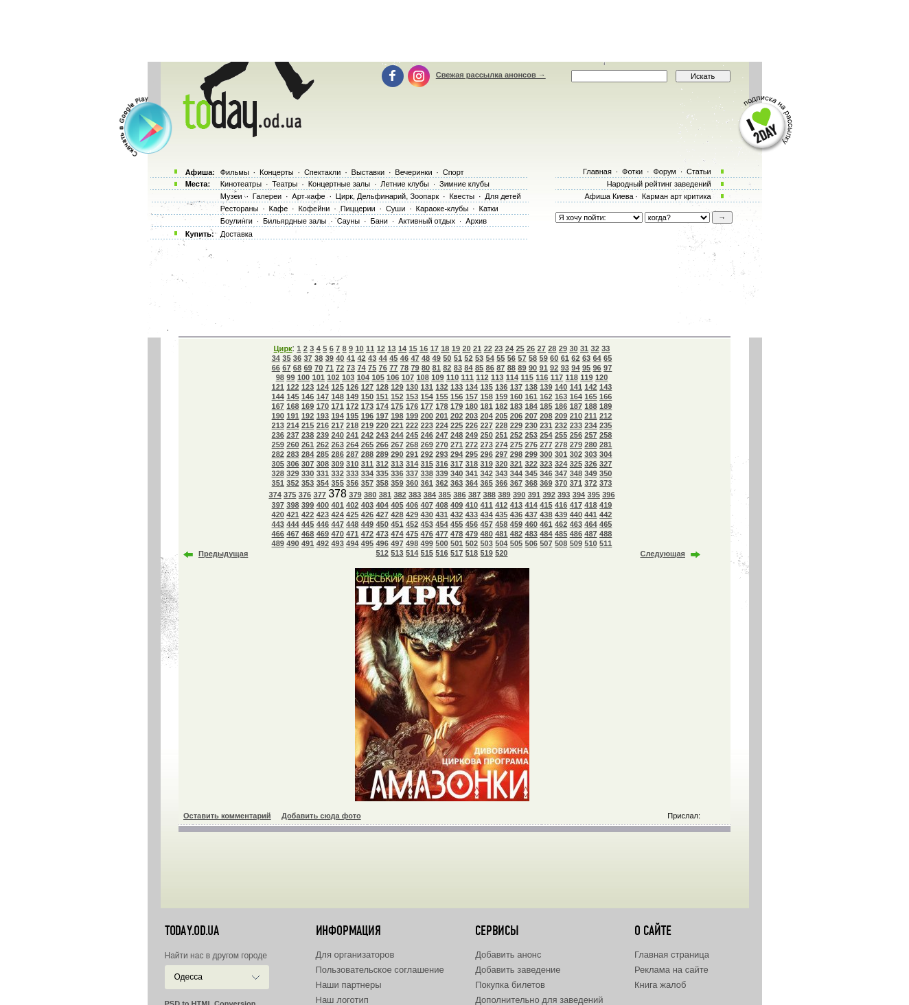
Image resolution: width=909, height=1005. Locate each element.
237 (292, 435)
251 (501, 435)
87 (500, 368)
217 (337, 425)
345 (531, 473)
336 (397, 473)
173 (367, 406)
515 (427, 553)
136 (501, 387)
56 (511, 358)
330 (307, 473)
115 (526, 377)
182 (501, 406)
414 (531, 505)
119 (586, 377)
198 (397, 416)
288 (367, 454)
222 (412, 425)
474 (397, 534)
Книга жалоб (660, 985)
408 (441, 505)
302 (576, 454)
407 (427, 505)
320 (501, 464)
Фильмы (234, 172)
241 (352, 435)
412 (501, 505)
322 (531, 464)
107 (408, 377)
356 (352, 483)
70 (318, 368)
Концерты (277, 172)
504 (501, 543)
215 (307, 425)
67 (286, 368)
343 (501, 473)
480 (486, 534)
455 (456, 524)
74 (361, 368)
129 (397, 387)
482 (516, 534)
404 (382, 505)
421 (292, 514)
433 (471, 514)
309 (337, 464)
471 (352, 534)
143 (605, 387)
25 (520, 348)
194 (337, 416)
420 (278, 514)
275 (516, 444)
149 (352, 396)
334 (367, 473)
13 (391, 348)
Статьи (699, 171)
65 (607, 358)
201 (441, 416)
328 (278, 473)
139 (546, 387)
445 (307, 524)
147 (323, 396)
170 (323, 406)
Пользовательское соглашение (380, 970)
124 (323, 387)
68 (297, 368)
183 (516, 406)
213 (278, 425)
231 (546, 425)
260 (292, 444)
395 (594, 494)
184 (531, 406)
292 (427, 454)
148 (337, 396)
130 (412, 387)
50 (447, 358)
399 (307, 505)
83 (458, 368)
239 (323, 435)
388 (489, 494)
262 (323, 444)
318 (471, 464)
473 (382, 534)
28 (552, 348)
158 (486, 396)
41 (351, 358)
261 (307, 444)
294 (456, 454)
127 (367, 387)
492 (323, 543)
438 (546, 514)
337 (412, 473)
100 (303, 377)
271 (456, 444)
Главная (597, 171)
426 (367, 514)
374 (274, 494)
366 (501, 483)
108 (423, 377)
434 (486, 514)
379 (355, 494)
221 (397, 425)
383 (415, 494)
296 (486, 454)
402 (352, 505)
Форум (664, 171)
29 (563, 348)
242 (367, 435)
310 (352, 464)
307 (307, 464)
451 (397, 524)
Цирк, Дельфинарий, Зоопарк (387, 196)
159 (501, 396)
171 (337, 406)
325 (576, 464)
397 (278, 505)
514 (412, 553)
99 (290, 377)
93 (565, 368)
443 (278, 524)
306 (292, 464)
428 (397, 514)
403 (367, 505)
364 (471, 483)
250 (486, 435)
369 (546, 483)
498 (412, 543)
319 (486, 464)
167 (278, 406)
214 (292, 425)
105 (377, 377)
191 (292, 416)
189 (605, 406)
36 (297, 358)
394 (579, 494)
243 (382, 435)
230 (531, 425)
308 (323, 464)
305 (278, 464)
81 (437, 368)
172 (352, 406)
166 (605, 396)
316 (441, 464)
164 (576, 396)
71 (329, 368)
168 (292, 406)
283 (292, 454)
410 (471, 505)
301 (561, 454)
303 (590, 454)
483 (531, 534)
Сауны (348, 221)
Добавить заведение (517, 970)
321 (516, 464)
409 (456, 505)
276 (531, 444)
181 (486, 406)
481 (501, 534)
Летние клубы (404, 184)
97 (607, 368)
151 (382, 396)
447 (337, 524)
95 (586, 368)
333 (352, 473)
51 (458, 358)
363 (456, 483)
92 (554, 368)
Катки (488, 208)
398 (292, 505)
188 (590, 406)
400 (323, 505)
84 (468, 368)
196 (367, 416)
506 (531, 543)
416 (561, 505)
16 (423, 348)
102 (333, 377)
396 (608, 494)
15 (413, 348)
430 (427, 514)
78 (404, 368)
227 (486, 425)
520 (501, 553)
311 (367, 464)
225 (456, 425)
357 (367, 483)
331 (323, 473)
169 (307, 406)
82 (447, 368)
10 (360, 348)
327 (605, 464)
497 (397, 543)
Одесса (188, 977)
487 (590, 534)
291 (412, 454)
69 (307, 368)
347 (561, 473)
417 (576, 505)
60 (554, 358)
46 (404, 358)
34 (276, 358)
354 (323, 483)
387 (474, 494)
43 (372, 358)
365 (486, 483)
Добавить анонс (508, 954)
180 (471, 406)
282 (278, 454)
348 (576, 473)
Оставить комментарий (227, 816)
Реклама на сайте (671, 970)
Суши (395, 208)
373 (605, 483)
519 (486, 553)
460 (531, 524)
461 (546, 524)
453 (427, 524)
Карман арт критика (676, 196)
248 (456, 435)
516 (441, 553)
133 (456, 387)
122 (292, 387)
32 (595, 348)
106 (393, 377)
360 (412, 483)
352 (292, 483)
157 (471, 396)
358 (382, 483)
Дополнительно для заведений (539, 1000)
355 (337, 483)
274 (501, 444)
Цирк (283, 348)
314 (412, 464)
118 (572, 377)
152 (397, 396)
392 (548, 494)
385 (444, 494)
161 (531, 396)
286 (337, 454)
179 (456, 406)
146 (307, 396)
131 (427, 387)
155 (441, 396)
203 (471, 416)
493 (337, 543)
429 (412, 514)
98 (280, 377)
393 (563, 494)
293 (441, 454)
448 (352, 524)
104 (363, 377)
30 (573, 348)
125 (337, 387)
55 (500, 358)
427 (382, 514)
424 (337, 514)
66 (276, 368)
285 (323, 454)
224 (441, 425)
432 (456, 514)
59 (544, 358)
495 (367, 543)
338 (427, 473)
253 (531, 435)
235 (605, 425)
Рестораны (239, 208)
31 (584, 348)
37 (307, 358)
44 (383, 358)
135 (486, 387)
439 (561, 514)
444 (292, 524)
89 (522, 368)
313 (397, 464)
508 (561, 543)
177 (427, 406)
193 (323, 416)
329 (292, 473)
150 (367, 396)
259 (278, 444)
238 (307, 435)
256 (576, 435)
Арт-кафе (308, 196)
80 (426, 368)
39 (329, 358)
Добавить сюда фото (321, 816)
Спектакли (322, 172)
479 (471, 534)
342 (486, 473)
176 (412, 406)
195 (352, 416)
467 (292, 534)
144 (278, 396)
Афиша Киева (608, 196)
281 (605, 444)
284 (307, 454)
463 (576, 524)
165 (590, 396)
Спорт (453, 172)
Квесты (461, 196)
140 (561, 387)
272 (471, 444)
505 (516, 543)
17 (434, 348)
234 (590, 425)
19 (456, 348)
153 (412, 396)
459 (516, 524)
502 (471, 543)
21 (477, 348)
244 (397, 435)
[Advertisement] (454, 31)
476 (427, 534)
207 (531, 416)
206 (516, 416)
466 (278, 534)
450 (382, 524)
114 (512, 377)
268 (412, 444)
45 (393, 358)
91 (544, 368)
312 (382, 464)
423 (323, 514)
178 (441, 406)
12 (381, 348)
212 (605, 416)
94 (575, 368)
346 (546, 473)
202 (456, 416)
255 (561, 435)
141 (576, 387)
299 (531, 454)
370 (561, 483)
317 (456, 464)
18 (445, 348)
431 (441, 514)
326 (590, 464)
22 (488, 348)
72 (340, 368)
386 (459, 494)
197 (382, 416)
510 (590, 543)
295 (471, 454)
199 (412, 416)
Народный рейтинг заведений (659, 184)
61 (565, 358)
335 (382, 473)
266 (382, 444)
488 (605, 534)
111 (467, 377)
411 (486, 505)
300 (546, 454)
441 (590, 514)
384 (430, 494)
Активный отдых (426, 221)
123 (307, 387)
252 (516, 435)
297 (501, 454)
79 (415, 368)
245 (412, 435)
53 (479, 358)
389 (504, 494)
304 (605, 454)
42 (361, 358)
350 (605, 473)
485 (561, 534)
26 (531, 348)
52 (468, 358)
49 (437, 358)
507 (546, 543)
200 (427, 416)
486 (576, 534)
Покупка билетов (510, 985)
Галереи (267, 196)
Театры (284, 184)
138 (531, 387)
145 (292, 396)
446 (323, 524)
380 (370, 494)
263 (337, 444)
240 (337, 435)
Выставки (368, 172)
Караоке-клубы (442, 208)
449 (367, 524)
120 (601, 377)
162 (546, 396)
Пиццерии (358, 208)
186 (561, 406)
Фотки (632, 171)
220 (382, 425)
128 (382, 387)
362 (441, 483)
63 (586, 358)
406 (412, 505)
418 (590, 505)
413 (516, 505)
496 (382, 543)
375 (290, 494)
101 (318, 377)
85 (479, 368)
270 (441, 444)
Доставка (236, 234)
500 (441, 543)
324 (561, 464)
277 (546, 444)
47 (415, 358)
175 (397, 406)
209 (561, 416)
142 (590, 387)
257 (590, 435)
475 (412, 534)
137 (516, 387)
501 (456, 543)
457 (486, 524)
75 (372, 368)
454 (441, 524)
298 (516, 454)
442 (605, 514)
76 (383, 368)
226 (471, 425)
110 (452, 377)
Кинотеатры (241, 184)
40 (340, 358)
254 (546, 435)
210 (576, 416)
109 (437, 377)
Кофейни (314, 208)
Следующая (663, 553)
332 (337, 473)
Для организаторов (355, 954)
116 (542, 377)
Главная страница (671, 954)
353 (307, 483)
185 (546, 406)
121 (278, 387)
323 (546, 464)
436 (516, 514)
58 (533, 358)
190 (278, 416)
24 (509, 348)
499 (427, 543)
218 (352, 425)
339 (441, 473)
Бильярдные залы (294, 221)
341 (471, 473)
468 (307, 534)
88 (511, 368)
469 (323, 534)
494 (352, 543)
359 (397, 483)
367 (516, 483)
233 (576, 425)
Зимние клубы (464, 184)
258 (605, 435)
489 (278, 543)
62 (575, 358)
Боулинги (236, 221)
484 (546, 534)
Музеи (231, 196)
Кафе (278, 208)
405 (397, 505)
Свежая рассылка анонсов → (491, 75)
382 (399, 494)
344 (516, 473)
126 (352, 387)
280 (590, 444)
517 (456, 553)
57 (522, 358)
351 (278, 483)
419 (605, 505)
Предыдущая (223, 553)
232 (561, 425)
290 (397, 454)
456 (471, 524)
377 (320, 494)
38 (318, 358)
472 (367, 534)
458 (501, 524)
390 (519, 494)
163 (561, 396)
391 (534, 494)
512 (382, 553)
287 (352, 454)
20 (466, 348)
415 (546, 505)
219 (367, 425)
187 (576, 406)
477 (441, 534)
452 (412, 524)
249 (471, 435)
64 (596, 358)
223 (427, 425)
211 (590, 416)
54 (490, 358)
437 (531, 514)
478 (456, 534)
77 (393, 368)
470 (337, 534)
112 (482, 377)
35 (286, 358)
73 (351, 368)
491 (307, 543)
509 (576, 543)
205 (501, 416)
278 (561, 444)
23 (498, 348)
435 (501, 514)
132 (441, 387)
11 (370, 348)
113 (497, 377)
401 (337, 505)
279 (576, 444)
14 (402, 348)
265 (367, 444)
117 (557, 377)
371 (576, 483)
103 (348, 377)
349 (590, 473)
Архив (476, 221)
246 (427, 435)
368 (531, 483)
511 (605, 543)
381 (385, 494)
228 (501, 425)
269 (427, 444)
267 (397, 444)
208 (546, 416)
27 (542, 348)
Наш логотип (342, 1000)
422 (307, 514)
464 (590, 524)
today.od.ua (192, 930)
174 (382, 406)
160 (516, 396)
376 (305, 494)
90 (533, 368)
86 (490, 368)
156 (456, 396)
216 (323, 425)
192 (307, 416)
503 (486, 543)
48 (426, 358)
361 (427, 483)
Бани (379, 221)
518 (471, 553)
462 (561, 524)
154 (427, 396)
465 (605, 524)
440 (576, 514)
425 (352, 514)
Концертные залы (339, 184)
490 (292, 543)
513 (397, 553)
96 (596, 368)
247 (441, 435)
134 (471, 387)
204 (486, 416)
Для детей (502, 196)
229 (516, 425)
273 (486, 444)
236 (278, 435)
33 (605, 348)
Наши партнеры (349, 985)
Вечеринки (413, 172)
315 (427, 464)
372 (590, 483)
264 (352, 444)
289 (382, 454)
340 (456, 473)
